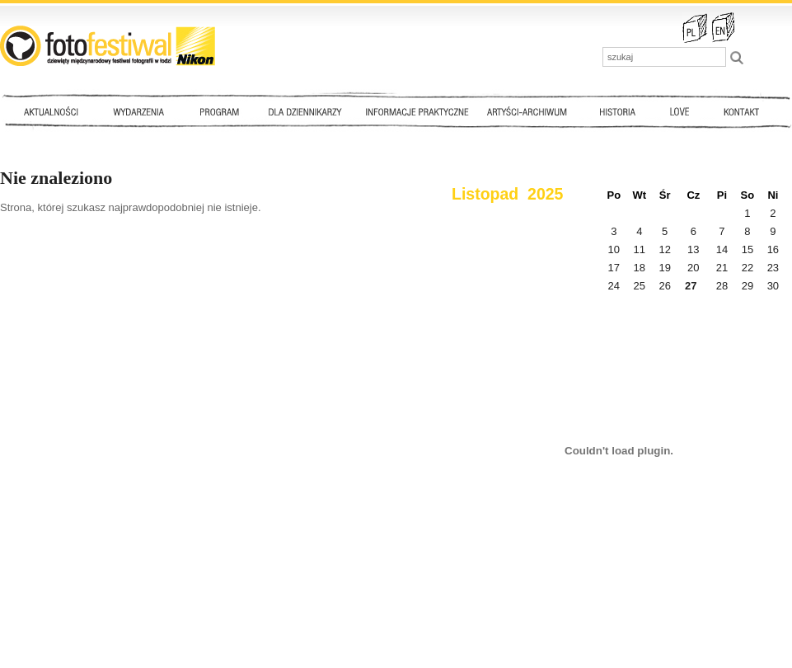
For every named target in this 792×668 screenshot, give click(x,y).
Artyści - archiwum (530, 111)
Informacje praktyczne (424, 111)
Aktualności (54, 111)
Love (679, 111)
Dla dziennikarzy (303, 111)
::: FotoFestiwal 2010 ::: (107, 46)
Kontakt (743, 111)
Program (218, 111)
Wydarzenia (142, 111)
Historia (618, 111)
